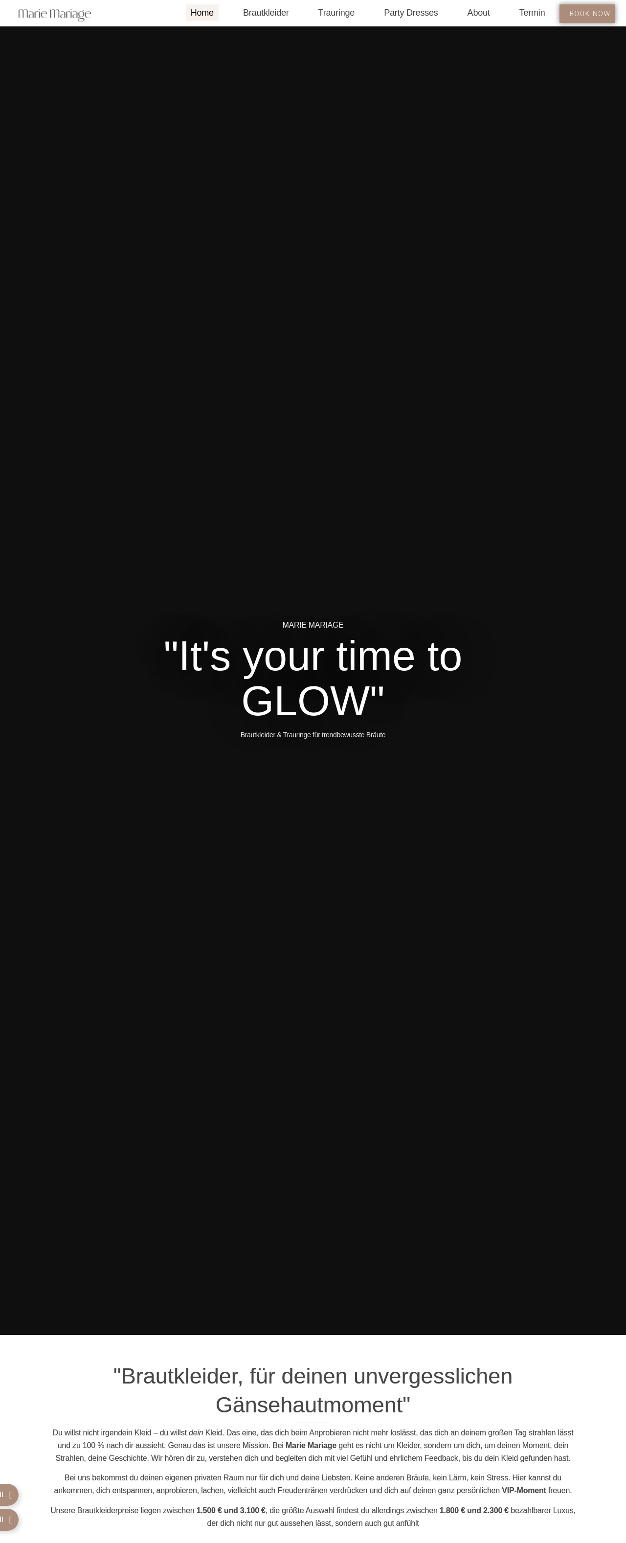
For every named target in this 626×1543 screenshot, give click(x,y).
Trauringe (336, 13)
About (479, 13)
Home (202, 13)
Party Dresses (411, 13)
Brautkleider (266, 13)
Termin (532, 13)
